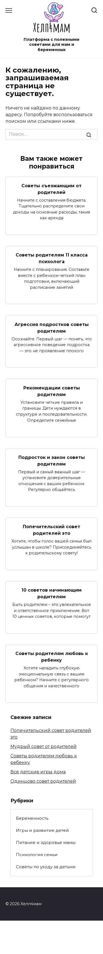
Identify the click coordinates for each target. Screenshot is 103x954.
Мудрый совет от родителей (43, 746)
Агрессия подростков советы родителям (52, 327)
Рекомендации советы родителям (51, 391)
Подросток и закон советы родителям (51, 460)
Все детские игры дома (38, 771)
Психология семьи (37, 854)
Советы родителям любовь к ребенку (51, 657)
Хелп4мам (52, 27)
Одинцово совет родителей (43, 781)
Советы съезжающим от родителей (51, 189)
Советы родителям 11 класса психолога (52, 258)
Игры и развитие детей (42, 830)
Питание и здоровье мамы (46, 842)
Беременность (32, 818)
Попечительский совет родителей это (51, 530)
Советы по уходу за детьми (46, 866)
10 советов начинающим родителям (51, 593)
